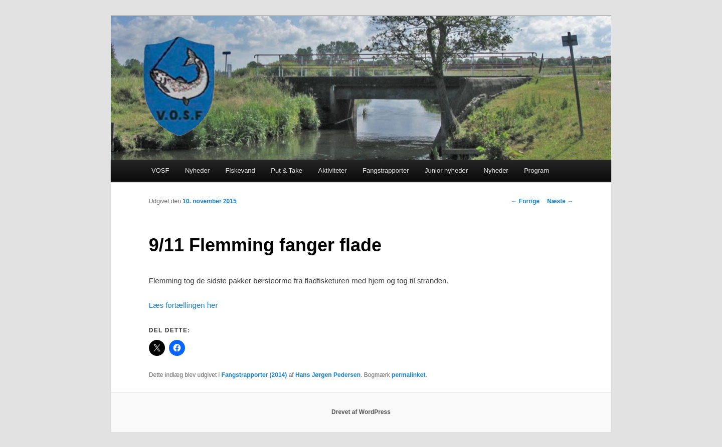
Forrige (525, 201)
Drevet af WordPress (361, 411)
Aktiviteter (332, 170)
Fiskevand (240, 170)
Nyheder (197, 170)
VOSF (160, 170)
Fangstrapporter (386, 170)
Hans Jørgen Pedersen (327, 374)
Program (536, 170)
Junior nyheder (446, 170)
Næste (560, 201)
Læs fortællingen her (183, 305)
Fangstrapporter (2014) (254, 374)
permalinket (408, 374)
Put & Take (286, 170)
